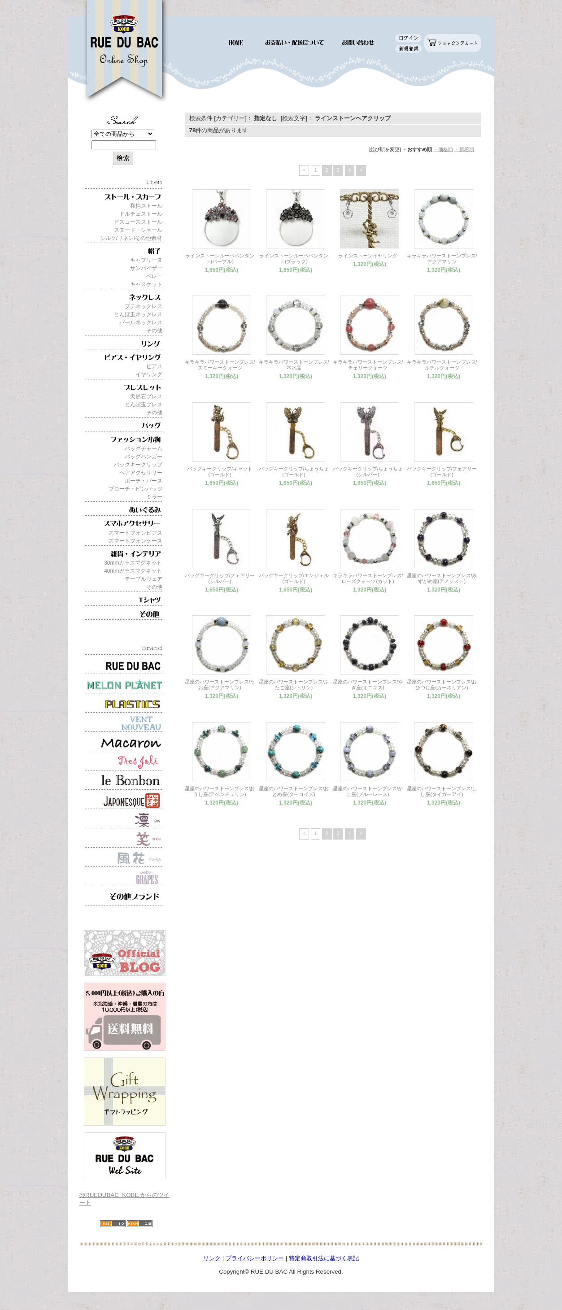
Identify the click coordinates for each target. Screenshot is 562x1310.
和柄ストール (146, 206)
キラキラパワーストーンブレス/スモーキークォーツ (220, 364)
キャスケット (146, 284)
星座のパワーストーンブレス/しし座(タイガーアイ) (442, 791)
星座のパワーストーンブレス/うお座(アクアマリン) (220, 684)
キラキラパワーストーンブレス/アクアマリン (442, 258)
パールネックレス (140, 322)
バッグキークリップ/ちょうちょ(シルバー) (368, 471)
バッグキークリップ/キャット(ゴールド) (220, 471)
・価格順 (443, 149)
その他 (154, 330)
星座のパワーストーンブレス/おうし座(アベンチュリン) (220, 791)
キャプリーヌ (146, 260)
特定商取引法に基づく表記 (324, 1258)
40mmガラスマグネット (133, 571)
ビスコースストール (138, 222)
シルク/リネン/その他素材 (131, 238)
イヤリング (148, 374)
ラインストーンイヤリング (367, 255)
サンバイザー (146, 268)
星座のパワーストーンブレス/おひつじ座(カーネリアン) (442, 684)
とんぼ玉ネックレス (138, 314)
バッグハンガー (143, 456)
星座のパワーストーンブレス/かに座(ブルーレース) (368, 791)
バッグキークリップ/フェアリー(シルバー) (220, 578)
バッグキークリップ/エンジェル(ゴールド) (294, 578)
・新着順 (464, 149)
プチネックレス (143, 306)
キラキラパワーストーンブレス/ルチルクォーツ (442, 364)
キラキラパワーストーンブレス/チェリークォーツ (368, 364)
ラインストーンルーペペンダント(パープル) (219, 258)
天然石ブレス (146, 396)
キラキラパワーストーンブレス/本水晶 (294, 364)
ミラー (154, 497)
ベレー (154, 276)
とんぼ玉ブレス (143, 404)
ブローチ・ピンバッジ (135, 489)
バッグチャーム (143, 448)
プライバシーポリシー (255, 1258)
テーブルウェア (143, 579)
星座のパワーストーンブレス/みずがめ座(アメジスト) (442, 578)
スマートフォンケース (135, 541)
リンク (212, 1258)
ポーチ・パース (143, 481)
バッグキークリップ (138, 464)
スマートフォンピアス (135, 533)
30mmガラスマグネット (133, 563)
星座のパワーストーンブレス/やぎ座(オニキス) (368, 684)
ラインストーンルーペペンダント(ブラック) (293, 258)
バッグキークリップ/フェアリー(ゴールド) (442, 471)
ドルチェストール (140, 214)
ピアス (154, 366)
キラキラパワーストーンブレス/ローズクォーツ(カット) (368, 578)
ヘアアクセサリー (140, 473)
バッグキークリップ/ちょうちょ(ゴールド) (294, 471)
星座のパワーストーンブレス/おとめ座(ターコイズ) (294, 791)
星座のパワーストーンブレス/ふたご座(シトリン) (294, 684)
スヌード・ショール (138, 230)
